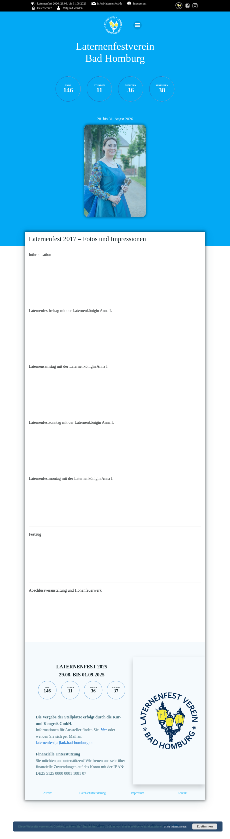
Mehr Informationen (175, 826)
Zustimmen (205, 826)
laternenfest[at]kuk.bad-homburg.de (64, 742)
